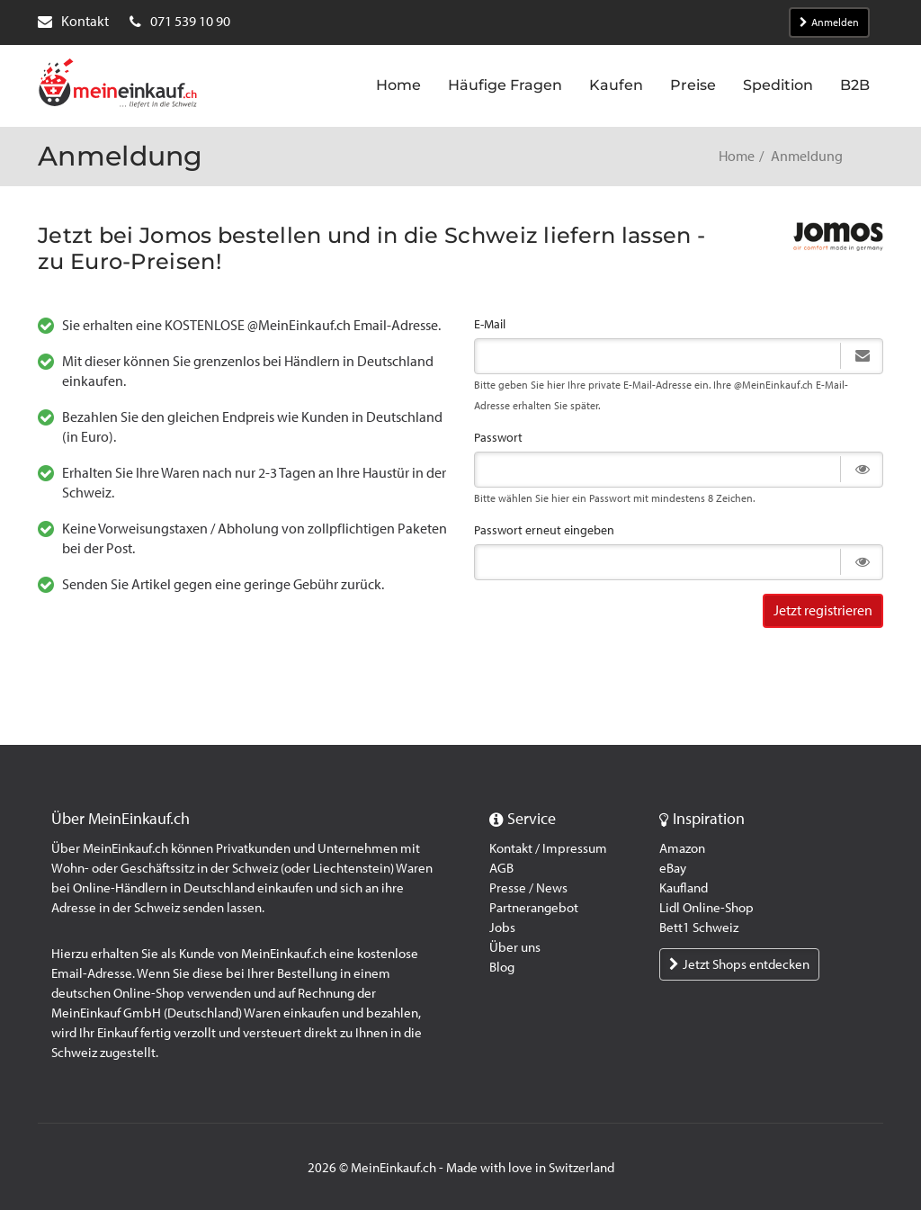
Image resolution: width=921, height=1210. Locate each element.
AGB (501, 868)
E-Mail (489, 324)
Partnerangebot (533, 908)
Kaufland (683, 888)
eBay (672, 868)
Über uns (515, 947)
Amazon (682, 848)
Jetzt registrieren (822, 610)
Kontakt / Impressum (548, 848)
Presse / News (528, 888)
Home (737, 156)
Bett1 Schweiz (698, 927)
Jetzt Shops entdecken (739, 964)
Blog (501, 967)
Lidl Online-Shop (706, 908)
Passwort (498, 437)
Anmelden (829, 22)
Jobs (502, 927)
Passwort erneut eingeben (544, 530)
